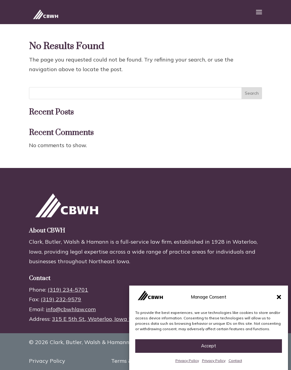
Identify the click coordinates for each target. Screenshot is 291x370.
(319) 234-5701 (68, 289)
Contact (235, 360)
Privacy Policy (187, 360)
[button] (279, 297)
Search (252, 93)
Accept (208, 346)
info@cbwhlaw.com (71, 309)
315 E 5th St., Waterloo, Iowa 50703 (98, 318)
